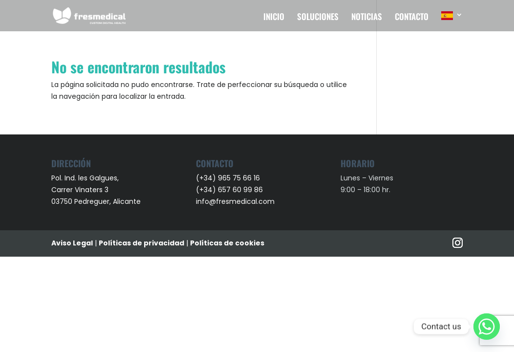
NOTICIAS (366, 17)
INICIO (273, 17)
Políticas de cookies (227, 243)
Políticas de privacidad (141, 243)
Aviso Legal (72, 243)
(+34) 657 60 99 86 (229, 190)
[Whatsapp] (486, 326)
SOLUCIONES (318, 17)
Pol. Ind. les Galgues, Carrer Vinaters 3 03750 (85, 189)
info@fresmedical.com (235, 201)
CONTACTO (411, 17)
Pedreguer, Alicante (107, 201)
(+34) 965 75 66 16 (228, 178)
